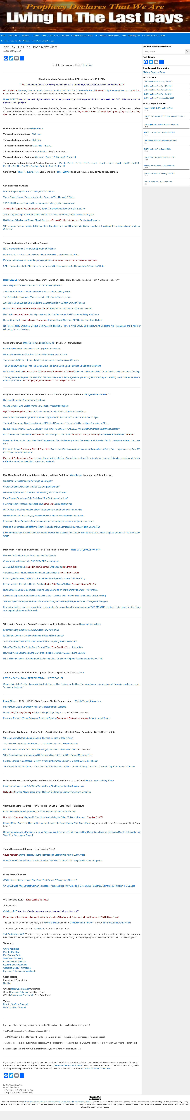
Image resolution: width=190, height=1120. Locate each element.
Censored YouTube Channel (82, 36)
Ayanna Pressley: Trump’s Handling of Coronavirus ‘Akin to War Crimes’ (52, 855)
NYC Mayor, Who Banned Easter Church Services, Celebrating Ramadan (51, 220)
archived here (36, 128)
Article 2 (47, 146)
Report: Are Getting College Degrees (33, 712)
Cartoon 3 (60, 157)
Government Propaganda (15, 965)
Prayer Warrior (63, 172)
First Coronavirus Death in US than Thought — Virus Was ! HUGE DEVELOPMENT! (63, 434)
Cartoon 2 (50, 157)
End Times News (12, 1088)
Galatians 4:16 (10, 911)
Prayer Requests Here (28, 172)
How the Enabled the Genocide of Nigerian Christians (47, 308)
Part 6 (102, 163)
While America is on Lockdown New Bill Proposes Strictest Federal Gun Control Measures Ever (47, 755)
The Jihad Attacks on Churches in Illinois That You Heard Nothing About (36, 291)
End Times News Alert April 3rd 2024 (158, 94)
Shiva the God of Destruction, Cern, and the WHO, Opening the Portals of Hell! (40, 641)
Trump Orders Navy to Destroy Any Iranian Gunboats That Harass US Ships (38, 197)
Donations (36, 36)
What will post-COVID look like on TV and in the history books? (32, 285)
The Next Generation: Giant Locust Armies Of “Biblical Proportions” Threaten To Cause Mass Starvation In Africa (55, 423)
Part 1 (62, 163)
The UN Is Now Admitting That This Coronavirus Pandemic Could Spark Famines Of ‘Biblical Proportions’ (52, 366)
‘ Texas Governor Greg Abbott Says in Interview (44, 209)
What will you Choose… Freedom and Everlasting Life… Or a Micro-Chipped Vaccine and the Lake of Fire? (53, 659)
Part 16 (52, 166)
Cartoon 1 (39, 157)
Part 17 (61, 166)
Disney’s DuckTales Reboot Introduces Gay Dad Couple (29, 555)
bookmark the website (90, 624)
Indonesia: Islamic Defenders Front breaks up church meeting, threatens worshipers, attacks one (48, 521)
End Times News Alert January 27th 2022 (159, 174)
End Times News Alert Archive (153, 36)
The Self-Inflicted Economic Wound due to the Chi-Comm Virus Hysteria (37, 297)
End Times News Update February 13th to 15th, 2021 (164, 116)
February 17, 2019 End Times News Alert (159, 165)
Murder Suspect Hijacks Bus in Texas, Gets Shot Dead (28, 191)
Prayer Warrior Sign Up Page (43, 41)
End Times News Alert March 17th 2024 (159, 98)
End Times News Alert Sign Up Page (15, 41)
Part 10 (135, 163)
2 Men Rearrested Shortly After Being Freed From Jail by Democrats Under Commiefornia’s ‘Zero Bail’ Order (54, 266)
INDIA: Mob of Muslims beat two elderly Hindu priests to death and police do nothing (42, 510)
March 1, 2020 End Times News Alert (158, 182)
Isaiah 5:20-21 (10, 280)
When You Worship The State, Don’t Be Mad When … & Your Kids (43, 647)
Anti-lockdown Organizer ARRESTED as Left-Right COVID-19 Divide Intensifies (40, 744)
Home (3, 36)
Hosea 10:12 (9, 99)
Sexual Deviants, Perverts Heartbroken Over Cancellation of (41, 573)
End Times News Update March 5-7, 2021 (159, 157)
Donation (40, 928)
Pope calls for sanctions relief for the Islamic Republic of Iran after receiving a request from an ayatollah (51, 527)
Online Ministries (11, 949)
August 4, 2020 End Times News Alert (158, 108)
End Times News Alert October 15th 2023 (159, 133)
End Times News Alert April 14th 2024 (158, 90)
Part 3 (78, 163)
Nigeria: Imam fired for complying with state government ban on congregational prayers (44, 515)
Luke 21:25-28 (47, 343)
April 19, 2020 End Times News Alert (19, 1090)
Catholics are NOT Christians (17, 968)
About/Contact (14, 36)
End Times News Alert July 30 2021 (157, 149)
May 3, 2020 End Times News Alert (19, 1093)
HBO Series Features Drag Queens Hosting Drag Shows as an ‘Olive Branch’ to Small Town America (50, 590)
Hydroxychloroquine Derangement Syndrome (24, 400)
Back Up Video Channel (14, 1007)
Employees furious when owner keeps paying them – (50, 260)
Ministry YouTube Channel (15, 1004)
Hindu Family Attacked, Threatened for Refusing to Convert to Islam (34, 492)
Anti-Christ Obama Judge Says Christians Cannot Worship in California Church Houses (44, 303)
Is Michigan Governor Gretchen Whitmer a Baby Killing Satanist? (33, 636)
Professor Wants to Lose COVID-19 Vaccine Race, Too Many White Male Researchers (43, 786)
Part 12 (15, 166)
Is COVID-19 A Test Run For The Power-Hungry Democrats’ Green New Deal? (40, 749)
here (81, 672)
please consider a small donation (67, 1065)
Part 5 (95, 163)
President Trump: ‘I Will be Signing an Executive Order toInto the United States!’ (57, 718)
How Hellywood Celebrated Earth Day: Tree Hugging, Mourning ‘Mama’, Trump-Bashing (44, 653)
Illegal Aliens (9, 701)
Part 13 (25, 166)
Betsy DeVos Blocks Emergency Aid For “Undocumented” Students (34, 707)
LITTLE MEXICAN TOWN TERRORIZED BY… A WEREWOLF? (33, 678)
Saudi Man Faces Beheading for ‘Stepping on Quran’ (28, 481)
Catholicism (76, 475)
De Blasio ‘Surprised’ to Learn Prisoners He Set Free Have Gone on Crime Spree (41, 254)
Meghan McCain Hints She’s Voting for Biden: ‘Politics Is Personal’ (55, 817)
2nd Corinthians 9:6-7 (13, 934)
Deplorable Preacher (20, 989)
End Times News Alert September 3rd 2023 (160, 141)
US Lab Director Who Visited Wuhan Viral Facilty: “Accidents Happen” (35, 406)
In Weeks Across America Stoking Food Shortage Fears (44, 411)
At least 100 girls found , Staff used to (40, 567)
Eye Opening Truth (12, 955)
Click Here (87, 65)
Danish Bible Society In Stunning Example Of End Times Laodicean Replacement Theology (71, 371)
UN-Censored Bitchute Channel (108, 36)
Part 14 (34, 166)
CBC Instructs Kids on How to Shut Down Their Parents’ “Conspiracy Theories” (40, 880)
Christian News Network (14, 961)
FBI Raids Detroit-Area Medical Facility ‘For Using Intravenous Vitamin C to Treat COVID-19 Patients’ (50, 761)
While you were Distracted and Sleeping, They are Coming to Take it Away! (38, 738)
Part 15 (43, 166)
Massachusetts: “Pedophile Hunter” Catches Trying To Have (49, 584)
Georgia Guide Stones (95, 394)
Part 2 (70, 163)
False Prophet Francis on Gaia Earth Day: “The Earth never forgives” (35, 498)
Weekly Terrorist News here (88, 701)
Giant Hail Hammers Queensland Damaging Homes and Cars (32, 348)
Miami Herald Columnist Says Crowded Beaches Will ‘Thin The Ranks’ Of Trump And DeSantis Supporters (53, 860)
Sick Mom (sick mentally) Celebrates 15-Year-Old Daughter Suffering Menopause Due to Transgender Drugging (55, 601)
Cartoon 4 (71, 157)
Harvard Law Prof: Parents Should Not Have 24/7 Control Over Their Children (53, 320)
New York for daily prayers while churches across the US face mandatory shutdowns (51, 314)
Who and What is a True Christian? (55, 36)
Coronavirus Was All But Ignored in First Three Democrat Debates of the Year (39, 812)
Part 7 (110, 163)
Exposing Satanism (19, 992)
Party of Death (52, 923)
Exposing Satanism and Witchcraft (19, 971)
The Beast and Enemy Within (116, 923)
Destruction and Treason (81, 923)
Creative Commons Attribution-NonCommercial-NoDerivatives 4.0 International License (57, 1102)
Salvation (25, 36)
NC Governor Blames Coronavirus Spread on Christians (29, 249)
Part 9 (127, 163)
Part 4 (86, 163)
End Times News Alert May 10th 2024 (158, 82)
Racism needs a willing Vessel (100, 780)
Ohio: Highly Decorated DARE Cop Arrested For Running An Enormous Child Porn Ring (44, 578)
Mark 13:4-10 (29, 343)
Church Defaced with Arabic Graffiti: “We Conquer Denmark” (31, 487)
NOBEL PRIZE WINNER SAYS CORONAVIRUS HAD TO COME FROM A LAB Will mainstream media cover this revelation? (61, 429)
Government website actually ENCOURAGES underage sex (31, 561)
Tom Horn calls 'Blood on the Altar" (95, 1068)
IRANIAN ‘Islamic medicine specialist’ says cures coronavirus (37, 504)
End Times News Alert (14, 1085)
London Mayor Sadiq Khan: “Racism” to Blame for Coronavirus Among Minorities (53, 792)
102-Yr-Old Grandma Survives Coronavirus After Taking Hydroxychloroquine (39, 203)
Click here (36, 134)
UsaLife (6, 983)
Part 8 (119, 163)
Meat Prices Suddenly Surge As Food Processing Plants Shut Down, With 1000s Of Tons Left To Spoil (51, 417)
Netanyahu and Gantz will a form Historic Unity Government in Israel (35, 354)
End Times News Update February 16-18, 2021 (162, 124)
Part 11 (6, 166)
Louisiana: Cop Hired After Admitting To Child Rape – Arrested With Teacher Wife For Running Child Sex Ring (54, 596)
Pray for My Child (11, 952)
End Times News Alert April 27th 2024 (158, 86)
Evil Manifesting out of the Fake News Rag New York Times (31, 630)
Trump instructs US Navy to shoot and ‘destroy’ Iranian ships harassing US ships (41, 360)
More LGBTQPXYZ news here (86, 550)
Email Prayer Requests (131, 36)
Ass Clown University (13, 958)
